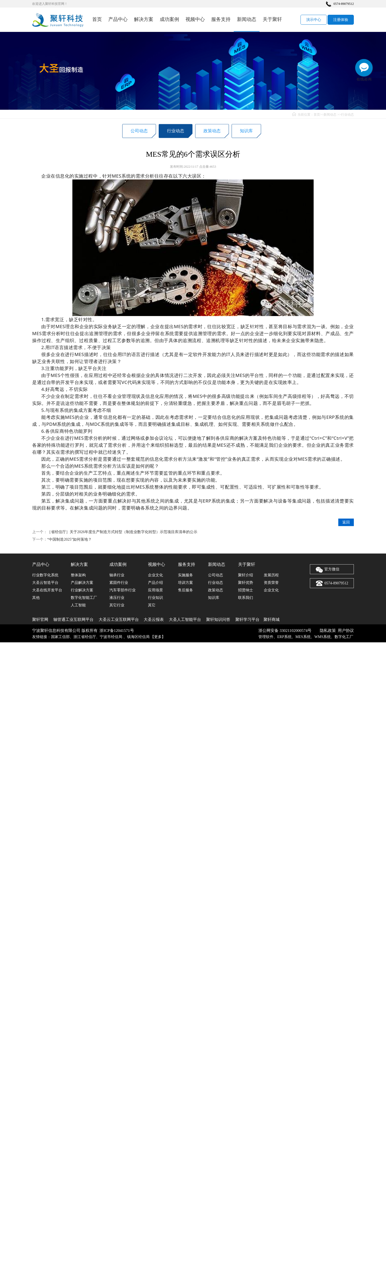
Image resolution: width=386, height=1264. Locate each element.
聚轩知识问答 (218, 619)
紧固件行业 (118, 583)
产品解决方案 (82, 583)
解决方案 (143, 19)
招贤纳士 (245, 590)
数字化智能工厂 (84, 598)
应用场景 (155, 590)
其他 (36, 598)
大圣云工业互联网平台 (119, 619)
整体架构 (78, 575)
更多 (158, 637)
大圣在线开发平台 (47, 590)
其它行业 (116, 605)
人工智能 (78, 605)
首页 (97, 19)
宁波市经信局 (111, 637)
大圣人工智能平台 (185, 619)
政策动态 (212, 132)
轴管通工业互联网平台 (73, 619)
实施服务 (185, 575)
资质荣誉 (271, 583)
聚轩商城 (271, 619)
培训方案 (185, 583)
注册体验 (340, 20)
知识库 (246, 132)
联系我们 (245, 598)
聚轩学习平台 (247, 619)
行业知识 (155, 598)
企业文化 (155, 575)
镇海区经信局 (138, 637)
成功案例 (169, 19)
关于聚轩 (272, 19)
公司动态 (139, 132)
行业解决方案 (82, 590)
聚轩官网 (40, 619)
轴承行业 (116, 575)
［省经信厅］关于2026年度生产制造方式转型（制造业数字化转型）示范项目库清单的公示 (122, 553)
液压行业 (116, 598)
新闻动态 (246, 19)
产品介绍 (155, 583)
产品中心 (118, 19)
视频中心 (195, 19)
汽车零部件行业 (122, 590)
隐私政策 (328, 630)
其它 (151, 605)
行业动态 (347, 114)
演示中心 (313, 20)
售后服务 (185, 590)
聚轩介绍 (245, 575)
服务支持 (221, 19)
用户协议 (346, 630)
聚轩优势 (245, 583)
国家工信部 (60, 637)
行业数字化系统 (45, 575)
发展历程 (271, 575)
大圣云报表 (154, 619)
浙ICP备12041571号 (116, 630)
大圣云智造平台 (45, 583)
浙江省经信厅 (84, 637)
